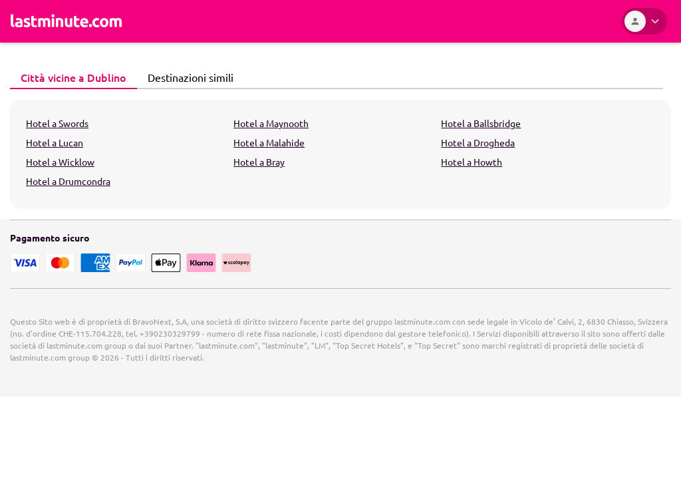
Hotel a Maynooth (271, 123)
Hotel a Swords (57, 123)
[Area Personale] (644, 21)
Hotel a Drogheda (478, 142)
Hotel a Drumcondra (68, 181)
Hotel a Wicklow (60, 162)
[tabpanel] (340, 154)
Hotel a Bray (259, 162)
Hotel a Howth (471, 162)
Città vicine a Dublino (69, 77)
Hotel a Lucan (54, 142)
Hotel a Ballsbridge (481, 123)
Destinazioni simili (186, 77)
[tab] (73, 78)
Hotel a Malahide (269, 142)
